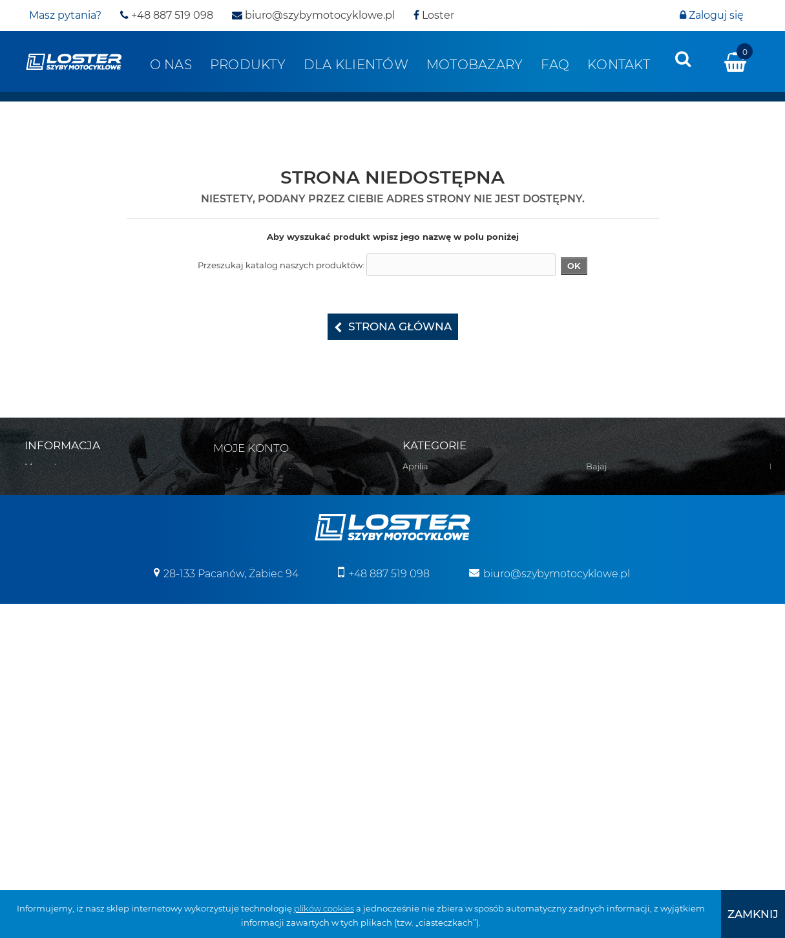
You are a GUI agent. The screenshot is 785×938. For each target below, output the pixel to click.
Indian (416, 668)
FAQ (555, 64)
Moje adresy (248, 505)
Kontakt (618, 64)
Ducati (416, 600)
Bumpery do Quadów (631, 584)
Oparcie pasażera (622, 651)
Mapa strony (50, 466)
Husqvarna (426, 651)
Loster (433, 15)
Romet (417, 768)
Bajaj (413, 483)
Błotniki (602, 617)
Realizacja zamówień (68, 516)
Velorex (601, 466)
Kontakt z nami (57, 483)
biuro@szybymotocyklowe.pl (313, 15)
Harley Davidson (437, 617)
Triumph (421, 802)
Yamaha (603, 500)
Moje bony (244, 538)
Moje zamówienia (259, 471)
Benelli (417, 500)
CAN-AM (420, 567)
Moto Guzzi (426, 718)
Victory (600, 483)
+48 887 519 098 (166, 15)
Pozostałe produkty (626, 802)
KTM (412, 701)
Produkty (248, 64)
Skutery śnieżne (619, 550)
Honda (417, 634)
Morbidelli (423, 735)
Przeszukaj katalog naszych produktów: (281, 265)
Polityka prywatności (67, 567)
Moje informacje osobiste (274, 522)
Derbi (414, 584)
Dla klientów (356, 64)
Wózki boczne (615, 785)
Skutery (602, 533)
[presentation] (683, 59)
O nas (171, 64)
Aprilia (415, 466)
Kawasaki (422, 684)
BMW (414, 533)
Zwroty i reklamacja (65, 550)
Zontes (600, 516)
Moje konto (251, 448)
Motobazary (474, 64)
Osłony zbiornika (620, 701)
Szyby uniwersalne (625, 718)
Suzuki (417, 785)
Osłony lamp (612, 684)
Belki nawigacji (617, 600)
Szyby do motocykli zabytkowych (655, 735)
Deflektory (608, 634)
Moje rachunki (252, 488)
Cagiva (417, 550)
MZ (409, 752)
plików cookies (324, 908)
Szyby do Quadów (624, 752)
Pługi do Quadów (622, 567)
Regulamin (48, 500)
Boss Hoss (423, 516)
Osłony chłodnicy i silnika (637, 668)
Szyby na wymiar (621, 768)
